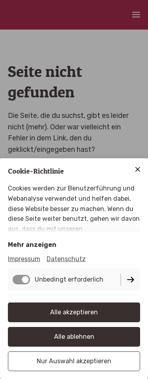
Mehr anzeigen (32, 244)
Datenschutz (66, 259)
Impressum (24, 259)
